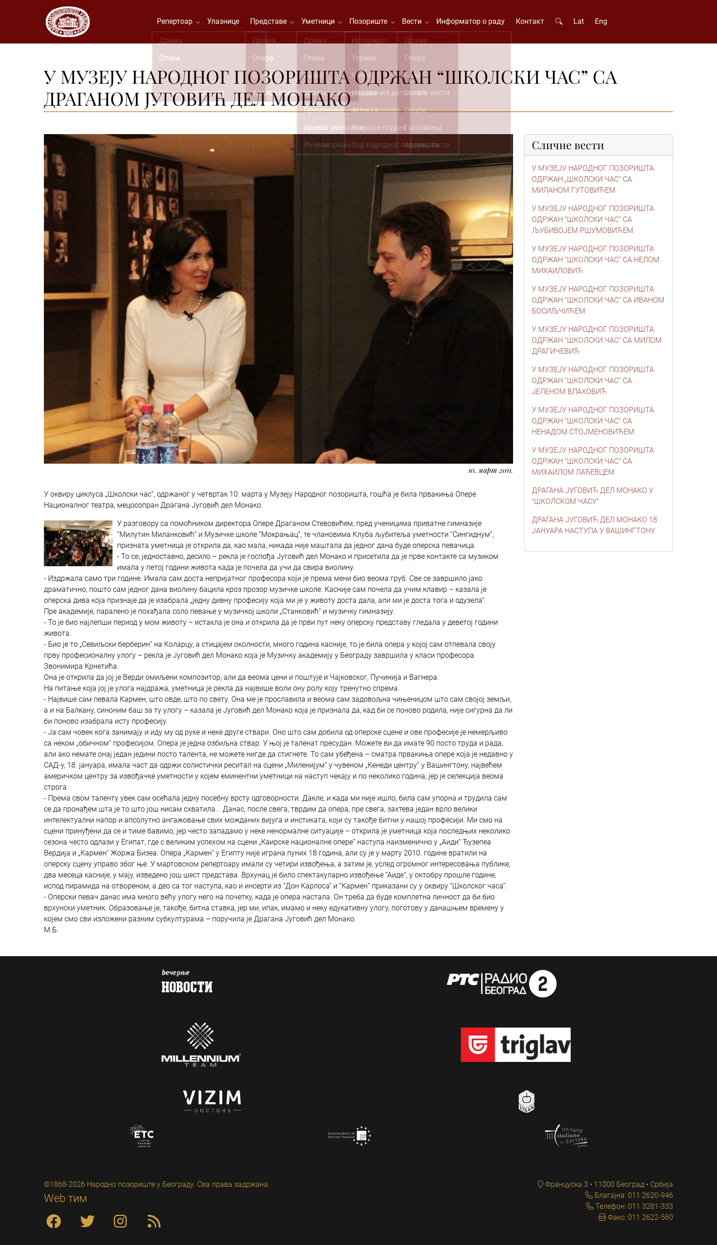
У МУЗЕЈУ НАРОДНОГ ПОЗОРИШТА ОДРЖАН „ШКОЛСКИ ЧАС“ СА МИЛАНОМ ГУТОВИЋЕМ (593, 181)
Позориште (372, 22)
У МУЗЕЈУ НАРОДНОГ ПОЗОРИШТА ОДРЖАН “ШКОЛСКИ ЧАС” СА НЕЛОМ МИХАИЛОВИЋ (595, 262)
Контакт (532, 22)
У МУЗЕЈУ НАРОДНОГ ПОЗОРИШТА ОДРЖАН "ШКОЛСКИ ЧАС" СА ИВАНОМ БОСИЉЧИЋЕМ (598, 302)
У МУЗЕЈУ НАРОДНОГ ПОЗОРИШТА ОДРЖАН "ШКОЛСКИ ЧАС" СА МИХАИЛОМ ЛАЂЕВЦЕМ (593, 463)
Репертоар (178, 22)
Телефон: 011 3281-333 (633, 1206)
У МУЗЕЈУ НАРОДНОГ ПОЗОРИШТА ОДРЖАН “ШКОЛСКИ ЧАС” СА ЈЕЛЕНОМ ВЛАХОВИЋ (593, 383)
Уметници (321, 22)
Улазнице (225, 22)
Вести (415, 22)
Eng (603, 22)
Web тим (65, 1198)
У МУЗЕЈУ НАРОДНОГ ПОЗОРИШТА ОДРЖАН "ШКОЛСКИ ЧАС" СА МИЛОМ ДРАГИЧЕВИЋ (597, 342)
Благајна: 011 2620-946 (633, 1195)
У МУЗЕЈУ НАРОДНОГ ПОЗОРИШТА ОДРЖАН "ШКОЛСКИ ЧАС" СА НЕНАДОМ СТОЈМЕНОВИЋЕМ (593, 423)
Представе (272, 22)
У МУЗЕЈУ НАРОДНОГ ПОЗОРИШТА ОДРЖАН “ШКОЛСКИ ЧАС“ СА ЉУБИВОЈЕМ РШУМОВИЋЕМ (593, 221)
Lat (580, 22)
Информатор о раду (472, 22)
